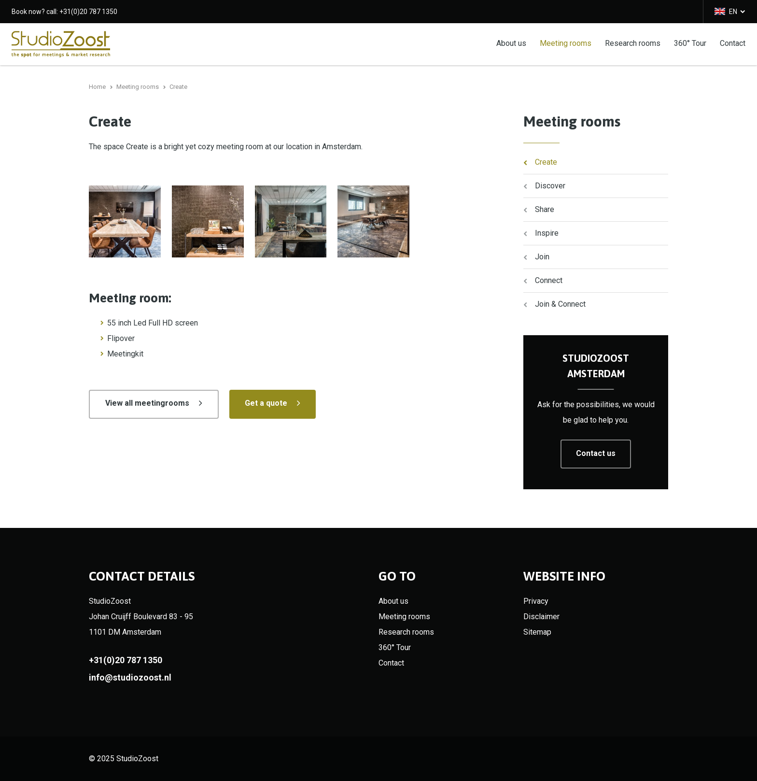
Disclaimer (541, 616)
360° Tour (690, 42)
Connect (548, 280)
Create (546, 162)
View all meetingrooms (147, 403)
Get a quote (266, 403)
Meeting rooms (565, 42)
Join (542, 256)
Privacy (535, 601)
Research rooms (632, 42)
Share (544, 209)
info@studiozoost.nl (130, 677)
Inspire (547, 233)
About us (511, 42)
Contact (732, 42)
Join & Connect (560, 304)
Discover (550, 185)
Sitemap (537, 632)
